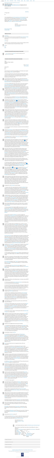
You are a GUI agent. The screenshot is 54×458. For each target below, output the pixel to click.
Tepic (18, 430)
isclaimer (27, 0)
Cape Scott (25, 371)
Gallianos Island (7, 367)
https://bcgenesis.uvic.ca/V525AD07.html (24, 452)
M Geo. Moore (7, 261)
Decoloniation (11, 0)
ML (5, 2)
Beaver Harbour (7, 308)
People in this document (8, 439)
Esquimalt (19, 399)
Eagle (20, 433)
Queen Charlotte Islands (17, 21)
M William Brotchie (20, 347)
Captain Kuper (22, 19)
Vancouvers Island (21, 320)
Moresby (9, 54)
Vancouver (10, 21)
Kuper (7, 53)
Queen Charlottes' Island (9, 84)
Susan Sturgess (13, 197)
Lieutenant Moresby (8, 235)
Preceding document (8, 2)
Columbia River (29, 433)
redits (31, 0)
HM (5, 45)
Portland (19, 382)
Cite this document (17, 2)
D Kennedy (11, 208)
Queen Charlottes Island (11, 92)
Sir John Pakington (23, 18)
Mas (24, 0)
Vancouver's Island (16, 358)
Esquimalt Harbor (7, 86)
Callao (11, 71)
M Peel (6, 240)
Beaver (6, 246)
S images (18, 0)
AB (5, 40)
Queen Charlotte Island (23, 130)
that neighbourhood (20, 336)
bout (8, 0)
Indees (22, 0)
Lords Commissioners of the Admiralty (19, 17)
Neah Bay (17, 164)
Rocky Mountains (11, 215)
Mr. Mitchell (20, 165)
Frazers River (17, 406)
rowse (15, 0)
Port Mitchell (17, 106)
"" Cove (19, 122)
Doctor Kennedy (23, 145)
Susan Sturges (20, 429)
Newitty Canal (11, 306)
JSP (5, 47)
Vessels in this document (9, 444)
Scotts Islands (14, 305)
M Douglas (14, 101)
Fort (5, 343)
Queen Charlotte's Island (24, 36)
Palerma (18, 431)
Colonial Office (7, 29)
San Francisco (26, 65)
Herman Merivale (7, 28)
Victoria (19, 381)
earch (34, 0)
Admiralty (26, 11)
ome (5, 0)
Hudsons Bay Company (16, 99)
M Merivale (6, 35)
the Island (7, 101)
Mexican (19, 432)
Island (6, 396)
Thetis (11, 20)
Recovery (17, 136)
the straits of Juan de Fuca (15, 87)
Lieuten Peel (7, 238)
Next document (13, 2)
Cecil (19, 434)
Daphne (7, 326)
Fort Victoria (18, 96)
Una (16, 100)
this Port (11, 414)
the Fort (14, 332)
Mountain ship (15, 271)
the (9, 341)
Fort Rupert (26, 313)
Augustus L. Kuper (21, 421)
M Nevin (25, 97)
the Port (27, 192)
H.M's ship (11, 290)
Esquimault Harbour (8, 81)
